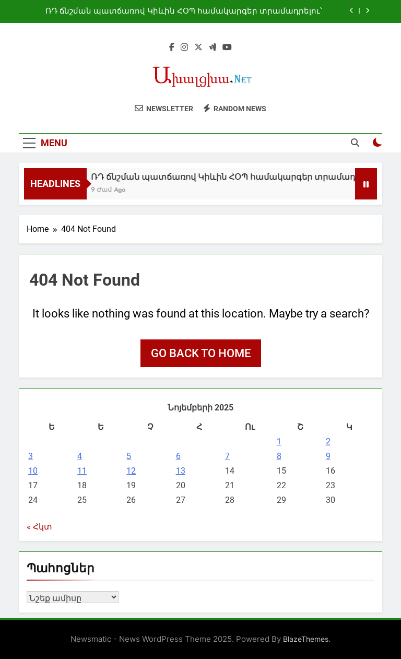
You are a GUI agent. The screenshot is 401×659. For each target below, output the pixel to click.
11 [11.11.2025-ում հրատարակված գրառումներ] (82, 471)
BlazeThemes (305, 638)
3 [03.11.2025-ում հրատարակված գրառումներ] (30, 456)
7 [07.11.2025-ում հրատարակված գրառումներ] (227, 456)
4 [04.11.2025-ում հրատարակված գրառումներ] (79, 456)
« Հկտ (39, 527)
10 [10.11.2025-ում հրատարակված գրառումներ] (33, 471)
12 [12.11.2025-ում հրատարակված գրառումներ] (131, 471)
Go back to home (201, 353)
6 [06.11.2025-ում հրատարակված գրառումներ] (178, 456)
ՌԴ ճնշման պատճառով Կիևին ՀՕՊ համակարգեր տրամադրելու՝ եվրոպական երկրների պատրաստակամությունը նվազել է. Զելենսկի (183, 11)
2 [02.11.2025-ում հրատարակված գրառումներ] (328, 441)
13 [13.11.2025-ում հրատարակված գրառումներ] (180, 471)
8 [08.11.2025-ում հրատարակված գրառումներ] (279, 456)
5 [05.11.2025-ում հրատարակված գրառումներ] (128, 456)
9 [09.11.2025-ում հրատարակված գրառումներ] (328, 456)
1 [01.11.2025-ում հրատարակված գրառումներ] (279, 441)
